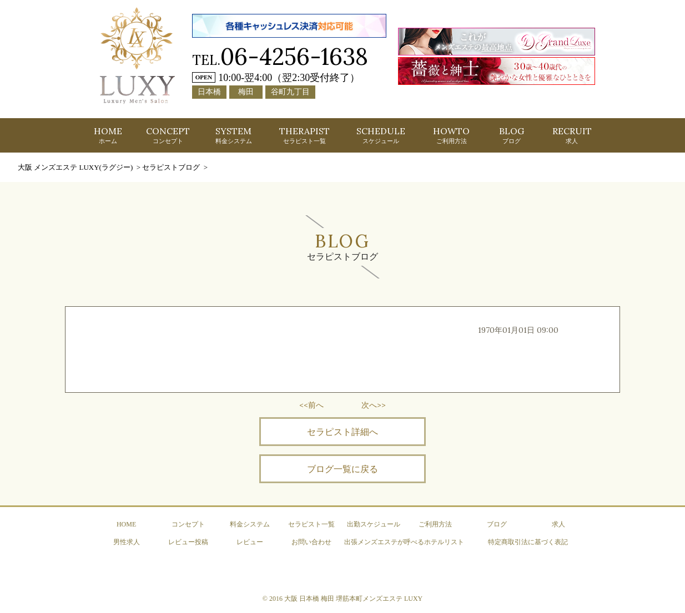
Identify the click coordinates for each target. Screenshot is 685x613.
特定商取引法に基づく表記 (528, 542)
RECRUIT (572, 134)
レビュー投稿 (188, 542)
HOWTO (451, 134)
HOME (108, 134)
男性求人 (126, 542)
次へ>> (373, 405)
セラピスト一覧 (311, 524)
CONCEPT (168, 134)
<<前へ (311, 405)
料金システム (250, 524)
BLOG (511, 134)
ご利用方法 (435, 524)
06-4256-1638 (294, 56)
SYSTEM (233, 134)
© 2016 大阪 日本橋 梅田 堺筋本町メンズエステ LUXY (342, 598)
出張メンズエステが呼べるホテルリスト (404, 542)
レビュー (249, 542)
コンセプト (188, 524)
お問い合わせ (311, 542)
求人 (558, 524)
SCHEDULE (380, 134)
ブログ (497, 524)
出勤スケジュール (373, 524)
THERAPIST (304, 134)
